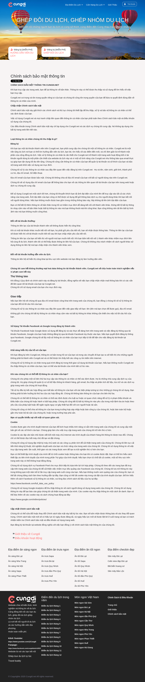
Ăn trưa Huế (47, 576)
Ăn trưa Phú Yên (49, 581)
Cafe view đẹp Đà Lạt (118, 561)
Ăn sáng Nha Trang (17, 561)
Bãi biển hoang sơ (116, 566)
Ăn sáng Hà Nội (15, 566)
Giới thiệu (112, 5)
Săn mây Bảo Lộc (116, 571)
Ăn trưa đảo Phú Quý (51, 571)
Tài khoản (129, 4)
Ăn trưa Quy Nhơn (49, 566)
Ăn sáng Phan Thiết (17, 576)
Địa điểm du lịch (73, 5)
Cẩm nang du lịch (94, 5)
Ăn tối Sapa (80, 561)
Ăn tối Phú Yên (81, 586)
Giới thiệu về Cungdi (27, 533)
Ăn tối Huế (79, 581)
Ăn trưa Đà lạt (47, 561)
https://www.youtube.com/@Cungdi (22, 642)
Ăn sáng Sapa (14, 571)
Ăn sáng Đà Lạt (15, 556)
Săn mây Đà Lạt (115, 556)
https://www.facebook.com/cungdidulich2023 (24, 648)
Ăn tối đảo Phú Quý (84, 576)
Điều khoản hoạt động (28, 538)
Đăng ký (22, 52)
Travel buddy (14, 661)
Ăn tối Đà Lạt (81, 556)
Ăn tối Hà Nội (81, 571)
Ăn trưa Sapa (47, 556)
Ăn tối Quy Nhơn (82, 566)
